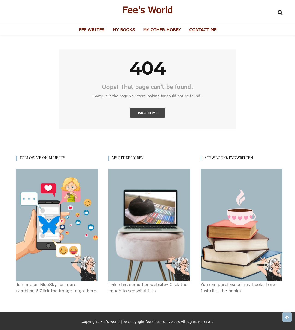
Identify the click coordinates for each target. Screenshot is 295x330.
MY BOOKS (124, 29)
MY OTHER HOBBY (162, 29)
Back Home (147, 113)
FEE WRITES (91, 29)
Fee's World (147, 10)
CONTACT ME (202, 29)
